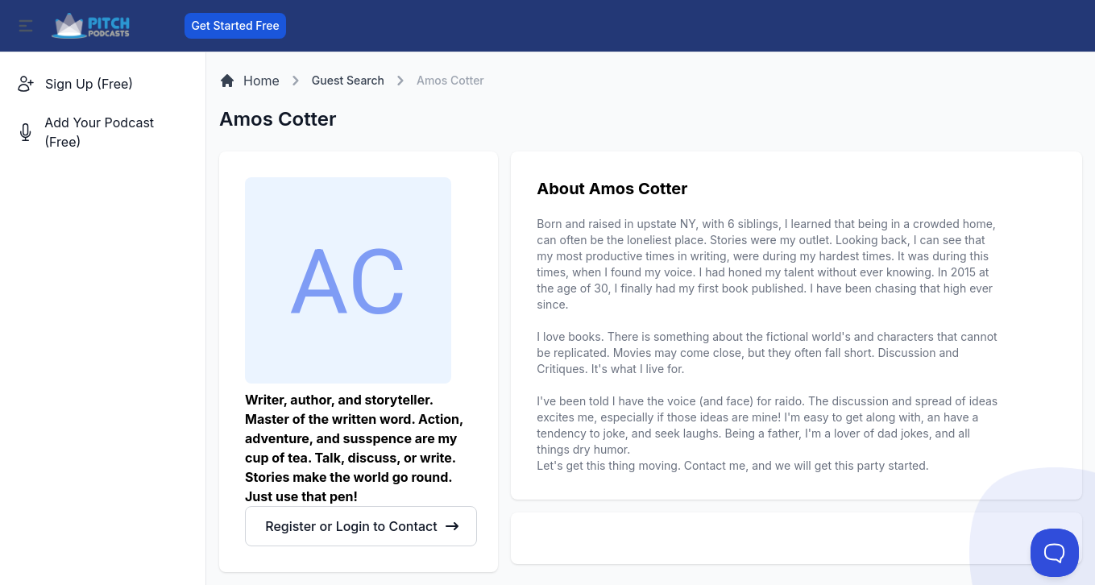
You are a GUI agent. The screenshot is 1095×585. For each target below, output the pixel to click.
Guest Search (348, 80)
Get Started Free (235, 25)
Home (249, 81)
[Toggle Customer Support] (1055, 553)
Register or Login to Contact (362, 526)
